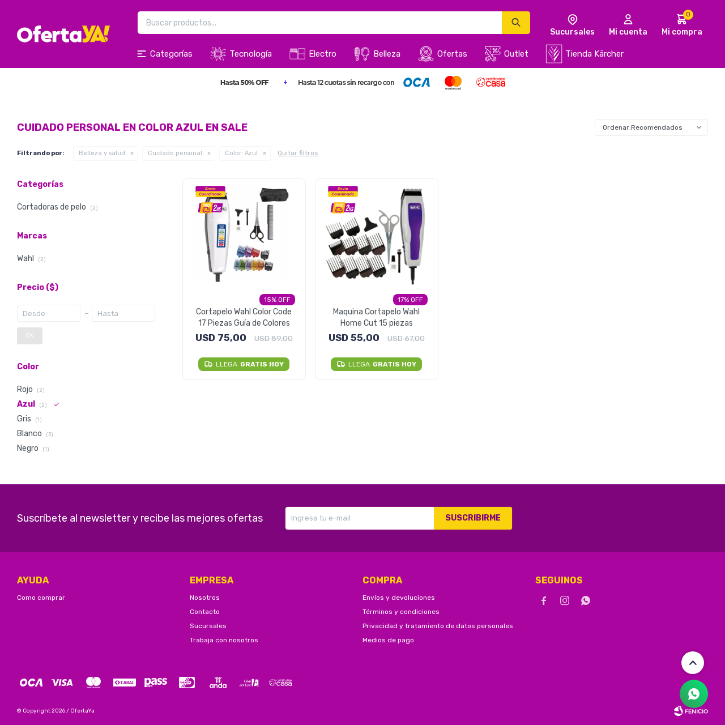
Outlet (516, 54)
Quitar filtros (298, 153)
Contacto (205, 612)
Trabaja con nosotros (224, 640)
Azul (241, 153)
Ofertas (452, 54)
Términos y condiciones (401, 612)
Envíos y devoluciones (398, 598)
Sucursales (208, 626)
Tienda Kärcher (594, 54)
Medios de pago (388, 640)
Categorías (171, 54)
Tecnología (250, 54)
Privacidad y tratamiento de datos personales (437, 626)
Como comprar (41, 598)
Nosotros (205, 598)
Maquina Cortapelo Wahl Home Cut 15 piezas (376, 317)
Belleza (386, 54)
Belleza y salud (102, 153)
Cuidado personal (175, 153)
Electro (322, 54)
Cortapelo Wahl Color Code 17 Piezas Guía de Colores (244, 317)
